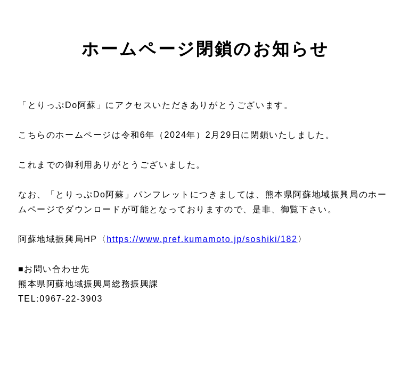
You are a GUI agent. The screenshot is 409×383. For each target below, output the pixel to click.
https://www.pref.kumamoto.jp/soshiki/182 (202, 239)
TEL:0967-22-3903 (60, 298)
